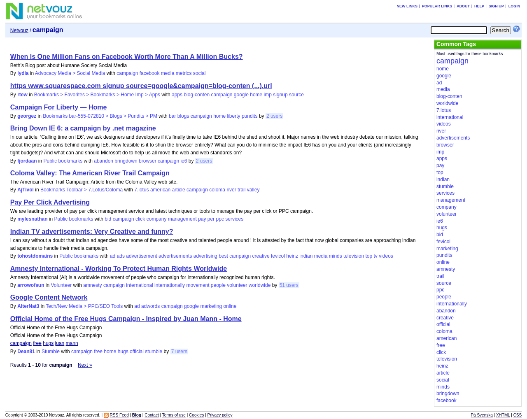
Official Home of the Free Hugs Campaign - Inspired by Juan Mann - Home (126, 318)
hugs (48, 343)
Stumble (51, 351)
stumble (153, 351)
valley (253, 190)
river (231, 190)
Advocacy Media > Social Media (70, 73)
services (234, 219)
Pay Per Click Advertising (50, 202)
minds (335, 256)
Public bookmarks (63, 161)
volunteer (237, 285)
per (211, 219)
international (139, 285)
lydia (22, 73)
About (463, 6)
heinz (292, 256)
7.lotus (141, 190)
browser (147, 161)
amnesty (92, 285)
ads (121, 256)
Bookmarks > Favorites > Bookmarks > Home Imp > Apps (97, 95)
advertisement (141, 256)
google (241, 95)
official (137, 351)
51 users (289, 285)
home (256, 95)
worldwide (259, 285)
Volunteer (61, 285)
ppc (220, 219)
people (218, 285)
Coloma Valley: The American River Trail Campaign (90, 173)
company (157, 219)
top (368, 256)
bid (108, 219)
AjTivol (25, 190)
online (229, 306)
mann (72, 343)
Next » (85, 365)
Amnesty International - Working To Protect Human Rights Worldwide (118, 268)
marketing (211, 306)
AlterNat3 (28, 306)
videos (386, 256)
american (160, 190)
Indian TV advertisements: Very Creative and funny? (91, 231)
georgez (26, 116)
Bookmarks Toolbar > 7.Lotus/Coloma (81, 190)
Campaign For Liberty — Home (58, 107)
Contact (152, 415)
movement (197, 285)
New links (406, 6)
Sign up (496, 6)
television (353, 256)
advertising (205, 256)
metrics (184, 73)
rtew (22, 95)
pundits (250, 116)
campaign (127, 73)
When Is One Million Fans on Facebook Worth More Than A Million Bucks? (126, 56)
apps (177, 95)
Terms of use (174, 415)
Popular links (437, 6)
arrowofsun (30, 285)
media (168, 73)
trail (241, 190)
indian (305, 256)
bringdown (125, 161)
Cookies (196, 415)
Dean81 (26, 351)
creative (261, 256)
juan (60, 343)
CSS (517, 415)
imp (268, 95)
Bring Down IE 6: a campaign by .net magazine (83, 128)
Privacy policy (219, 415)
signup (280, 95)
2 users (274, 116)
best (223, 256)
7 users (179, 351)
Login (514, 6)
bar (172, 116)
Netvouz (19, 30)
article (178, 190)
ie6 (183, 161)
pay (202, 219)
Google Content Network (49, 297)
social (199, 73)
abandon (103, 161)
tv (375, 256)
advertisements (175, 256)
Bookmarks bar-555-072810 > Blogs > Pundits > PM (100, 116)
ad (112, 256)
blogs (183, 116)
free (37, 343)
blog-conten (197, 95)
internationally (169, 285)
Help (479, 6)
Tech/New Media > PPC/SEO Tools (84, 306)
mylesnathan (32, 219)
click (140, 219)
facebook (150, 73)
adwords (150, 306)
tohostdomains (35, 256)
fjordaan (27, 161)
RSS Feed (119, 415)
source (296, 95)
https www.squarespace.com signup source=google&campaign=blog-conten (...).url (141, 85)
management (182, 219)
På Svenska (481, 415)
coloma (217, 190)
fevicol (278, 256)
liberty (233, 116)
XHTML (503, 415)
